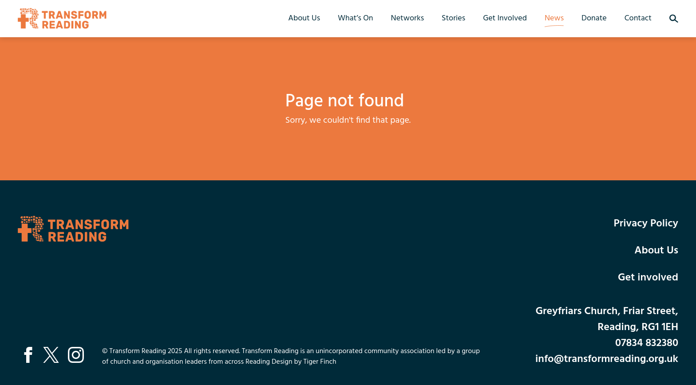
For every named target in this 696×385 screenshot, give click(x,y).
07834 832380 (646, 343)
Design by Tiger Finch (304, 362)
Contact (638, 18)
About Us (304, 18)
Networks (407, 18)
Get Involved (505, 18)
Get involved (648, 278)
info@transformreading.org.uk (606, 359)
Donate (594, 18)
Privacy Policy (645, 224)
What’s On (355, 18)
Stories (453, 18)
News (554, 18)
